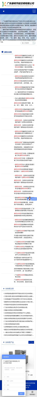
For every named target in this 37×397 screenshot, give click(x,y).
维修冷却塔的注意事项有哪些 (13, 310)
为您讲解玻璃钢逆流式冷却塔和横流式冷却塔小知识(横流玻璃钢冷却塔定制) (24, 221)
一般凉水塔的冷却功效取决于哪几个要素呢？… (18, 332)
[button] (32, 342)
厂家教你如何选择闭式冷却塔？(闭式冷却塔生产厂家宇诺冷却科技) (24, 144)
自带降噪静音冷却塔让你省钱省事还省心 (16, 327)
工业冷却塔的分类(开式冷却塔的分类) (15, 307)
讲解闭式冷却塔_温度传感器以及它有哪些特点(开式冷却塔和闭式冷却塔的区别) (24, 57)
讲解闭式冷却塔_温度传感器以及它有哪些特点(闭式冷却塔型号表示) (24, 133)
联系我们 (32, 393)
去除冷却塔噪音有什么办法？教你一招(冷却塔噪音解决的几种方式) (24, 67)
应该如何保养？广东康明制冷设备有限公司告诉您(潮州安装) (24, 210)
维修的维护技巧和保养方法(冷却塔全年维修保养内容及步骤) (24, 89)
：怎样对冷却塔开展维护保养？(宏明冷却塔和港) (24, 122)
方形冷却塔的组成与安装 (12, 324)
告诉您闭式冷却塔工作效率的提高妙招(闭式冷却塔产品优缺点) (24, 78)
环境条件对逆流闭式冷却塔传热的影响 (16, 304)
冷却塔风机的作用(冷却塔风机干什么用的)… (17, 313)
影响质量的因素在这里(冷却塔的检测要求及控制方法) (24, 199)
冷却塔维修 (18, 4)
